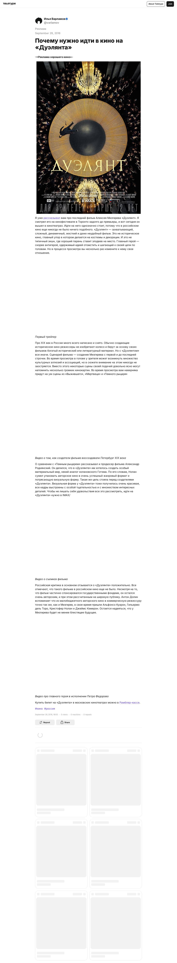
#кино (39, 708)
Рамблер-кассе (129, 702)
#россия (49, 708)
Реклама (40, 28)
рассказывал (51, 217)
